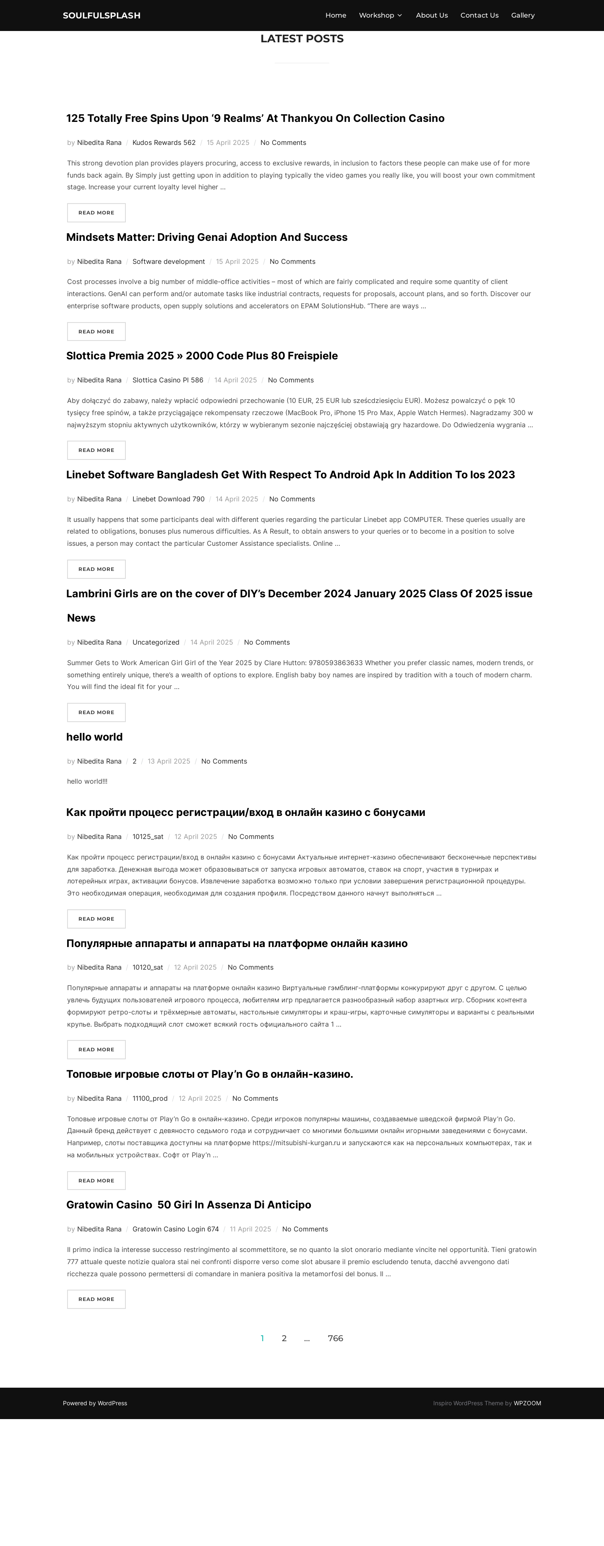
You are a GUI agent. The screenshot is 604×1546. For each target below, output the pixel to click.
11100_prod (150, 1225)
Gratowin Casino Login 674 (176, 1356)
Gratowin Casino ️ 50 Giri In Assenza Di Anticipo (269, 1329)
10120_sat (148, 1070)
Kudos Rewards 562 (164, 171)
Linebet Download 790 (169, 551)
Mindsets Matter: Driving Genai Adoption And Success (300, 263)
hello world (113, 787)
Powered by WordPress (95, 1529)
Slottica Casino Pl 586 (168, 408)
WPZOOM (527, 1529)
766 (335, 1465)
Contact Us (480, 17)
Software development (169, 289)
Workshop (381, 17)
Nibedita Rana (99, 171)
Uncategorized (156, 695)
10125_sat (148, 914)
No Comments (283, 171)
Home (335, 17)
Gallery (523, 17)
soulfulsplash (115, 17)
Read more (102, 240)
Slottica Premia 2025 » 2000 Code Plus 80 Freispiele (292, 381)
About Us (432, 17)
